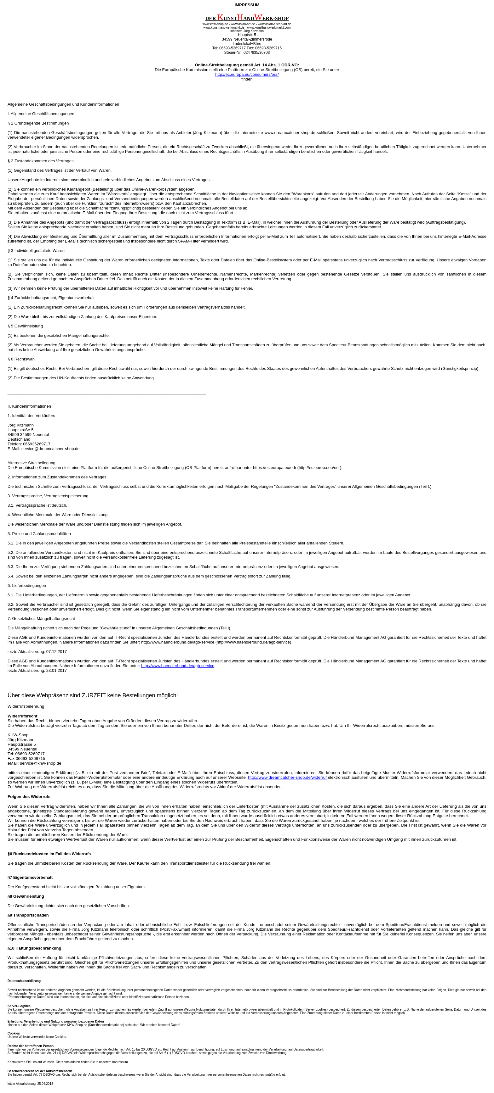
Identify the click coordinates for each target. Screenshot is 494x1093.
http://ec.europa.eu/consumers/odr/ (247, 74)
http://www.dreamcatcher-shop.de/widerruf (287, 777)
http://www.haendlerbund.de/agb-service (177, 665)
